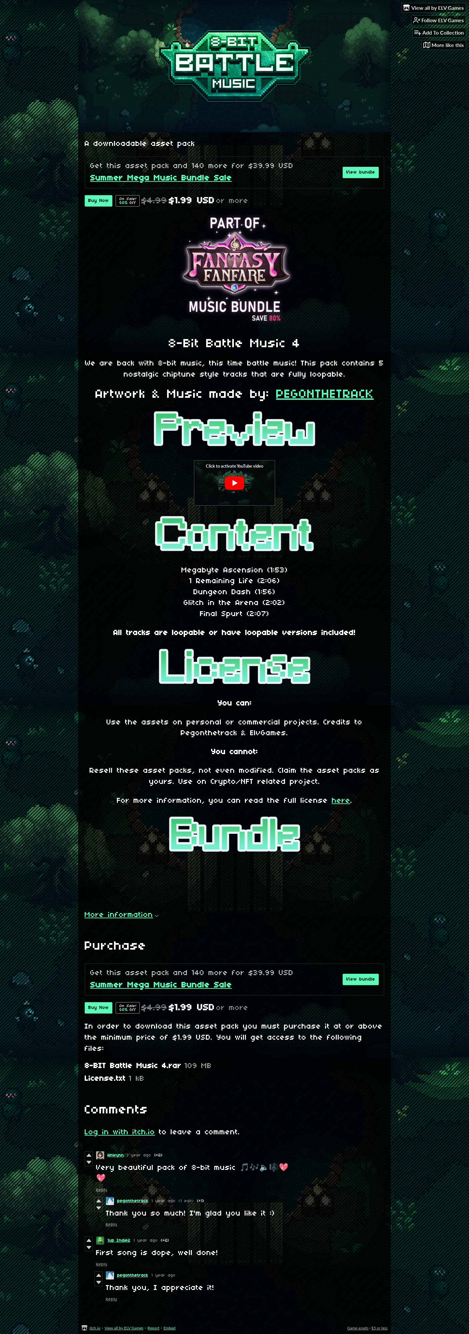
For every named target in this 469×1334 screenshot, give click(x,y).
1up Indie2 (118, 1240)
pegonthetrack (132, 1201)
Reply (101, 1190)
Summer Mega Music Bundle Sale (161, 178)
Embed (169, 1328)
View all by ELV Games (124, 1328)
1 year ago (139, 1155)
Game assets (357, 1328)
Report (153, 1328)
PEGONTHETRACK (325, 394)
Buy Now (98, 200)
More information (122, 915)
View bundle (360, 172)
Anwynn (115, 1155)
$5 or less (379, 1328)
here (341, 801)
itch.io (95, 1328)
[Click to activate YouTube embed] (234, 483)
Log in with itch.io (120, 1132)
